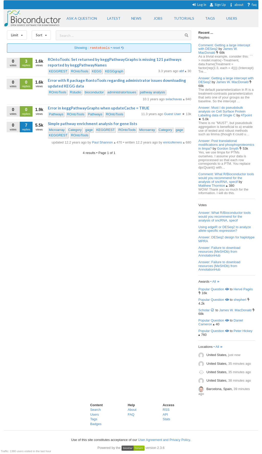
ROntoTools (79, 71)
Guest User (173, 114)
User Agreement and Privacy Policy (164, 440)
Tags (93, 419)
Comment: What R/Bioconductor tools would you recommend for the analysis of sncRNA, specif (226, 178)
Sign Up (218, 5)
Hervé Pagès (243, 289)
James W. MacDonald (232, 82)
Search (95, 410)
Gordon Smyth (228, 148)
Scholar (206, 310)
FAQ (131, 414)
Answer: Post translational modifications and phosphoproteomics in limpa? (226, 144)
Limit (17, 34)
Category (75, 130)
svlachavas (174, 99)
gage (89, 130)
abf (182, 71)
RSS (166, 410)
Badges (95, 424)
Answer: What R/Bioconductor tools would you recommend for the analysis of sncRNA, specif (224, 216)
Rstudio (75, 92)
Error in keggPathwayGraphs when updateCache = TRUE (98, 108)
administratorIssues (121, 92)
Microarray (56, 130)
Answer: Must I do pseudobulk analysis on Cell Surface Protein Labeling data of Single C (221, 111)
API (165, 414)
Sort (41, 34)
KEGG (97, 71)
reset (118, 48)
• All (215, 281)
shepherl (240, 300)
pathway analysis (152, 92)
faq (252, 5)
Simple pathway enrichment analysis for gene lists (92, 123)
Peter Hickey (243, 331)
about (236, 5)
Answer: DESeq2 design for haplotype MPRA (226, 239)
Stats (166, 419)
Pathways (56, 114)
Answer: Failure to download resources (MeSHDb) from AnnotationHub (219, 251)
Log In (199, 5)
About (132, 410)
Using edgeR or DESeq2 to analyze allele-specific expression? (224, 229)
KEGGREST (58, 71)
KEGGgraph (114, 71)
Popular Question (213, 289)
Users (94, 414)
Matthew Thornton (212, 185)
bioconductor (94, 92)
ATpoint (246, 115)
